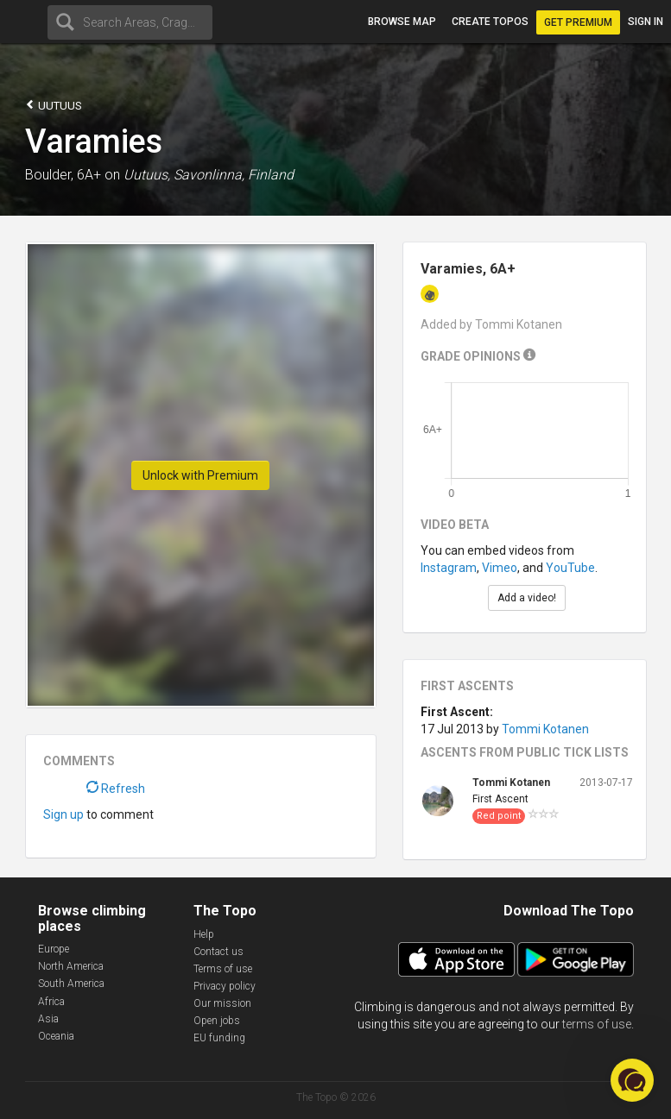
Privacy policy (224, 986)
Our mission (222, 1003)
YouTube (570, 568)
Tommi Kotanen (545, 729)
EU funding (219, 1038)
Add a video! (526, 598)
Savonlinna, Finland (234, 175)
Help (203, 934)
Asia (48, 1019)
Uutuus (53, 104)
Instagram (449, 568)
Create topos (490, 22)
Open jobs (216, 1021)
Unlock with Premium (200, 475)
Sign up (63, 814)
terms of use (596, 1024)
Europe (53, 949)
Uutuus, (146, 175)
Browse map (402, 22)
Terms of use (222, 969)
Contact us (218, 952)
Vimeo (499, 568)
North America (71, 966)
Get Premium (578, 22)
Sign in (645, 22)
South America (71, 984)
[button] (632, 1080)
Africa (51, 1002)
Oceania (56, 1036)
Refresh (115, 788)
